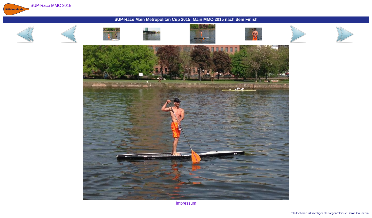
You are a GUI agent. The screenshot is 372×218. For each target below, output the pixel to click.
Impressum (186, 203)
